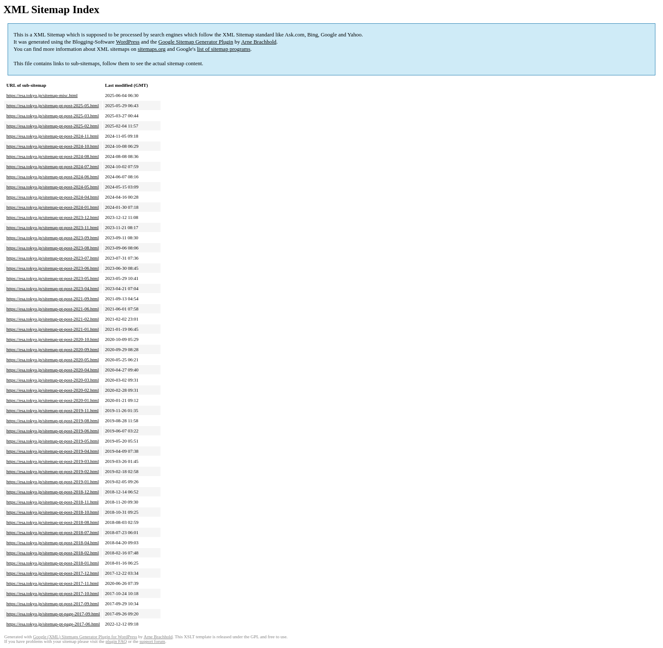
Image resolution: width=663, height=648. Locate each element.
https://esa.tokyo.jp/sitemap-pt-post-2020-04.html (52, 369)
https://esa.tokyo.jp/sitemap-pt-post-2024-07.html (52, 166)
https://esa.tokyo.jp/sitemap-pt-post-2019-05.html (52, 440)
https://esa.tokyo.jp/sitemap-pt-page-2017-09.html (53, 613)
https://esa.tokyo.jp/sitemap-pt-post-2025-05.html (52, 105)
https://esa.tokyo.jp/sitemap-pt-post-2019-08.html (52, 420)
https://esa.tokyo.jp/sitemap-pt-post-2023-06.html (52, 268)
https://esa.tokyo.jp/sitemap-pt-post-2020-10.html (52, 339)
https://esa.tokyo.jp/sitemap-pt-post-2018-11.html (52, 501)
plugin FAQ (116, 641)
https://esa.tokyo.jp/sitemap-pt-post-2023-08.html (52, 247)
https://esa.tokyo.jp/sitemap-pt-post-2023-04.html (52, 288)
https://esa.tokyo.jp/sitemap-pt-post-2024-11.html (52, 135)
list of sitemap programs (223, 49)
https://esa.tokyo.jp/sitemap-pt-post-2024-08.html (52, 156)
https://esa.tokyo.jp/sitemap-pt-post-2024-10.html (52, 146)
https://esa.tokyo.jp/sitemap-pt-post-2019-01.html (52, 481)
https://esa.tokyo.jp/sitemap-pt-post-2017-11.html (52, 583)
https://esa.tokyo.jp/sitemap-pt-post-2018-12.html (52, 491)
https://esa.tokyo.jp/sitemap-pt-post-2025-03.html (52, 115)
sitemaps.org (152, 49)
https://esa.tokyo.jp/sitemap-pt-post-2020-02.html (52, 390)
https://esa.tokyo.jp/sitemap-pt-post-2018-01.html (52, 562)
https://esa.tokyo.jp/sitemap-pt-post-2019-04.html (52, 451)
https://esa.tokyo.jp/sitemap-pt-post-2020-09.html (52, 349)
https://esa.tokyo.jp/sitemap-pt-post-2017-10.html (52, 593)
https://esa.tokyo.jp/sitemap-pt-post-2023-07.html (52, 257)
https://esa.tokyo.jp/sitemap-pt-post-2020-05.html (52, 359)
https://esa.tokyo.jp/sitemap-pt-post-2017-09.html (52, 603)
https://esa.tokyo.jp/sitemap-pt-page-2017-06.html (53, 623)
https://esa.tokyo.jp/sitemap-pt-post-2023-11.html (52, 227)
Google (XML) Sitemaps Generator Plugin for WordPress (85, 636)
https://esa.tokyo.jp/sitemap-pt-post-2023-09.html (52, 237)
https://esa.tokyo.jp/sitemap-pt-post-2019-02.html (52, 471)
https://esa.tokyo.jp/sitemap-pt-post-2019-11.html (52, 410)
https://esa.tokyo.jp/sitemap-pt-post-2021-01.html (52, 329)
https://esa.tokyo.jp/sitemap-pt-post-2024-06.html (52, 176)
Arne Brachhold (258, 42)
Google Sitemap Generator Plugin (195, 42)
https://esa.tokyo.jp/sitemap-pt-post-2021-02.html (52, 318)
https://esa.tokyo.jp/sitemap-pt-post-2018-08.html (52, 522)
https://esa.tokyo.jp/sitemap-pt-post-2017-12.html (52, 573)
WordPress (128, 42)
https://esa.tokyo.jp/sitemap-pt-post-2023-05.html (52, 278)
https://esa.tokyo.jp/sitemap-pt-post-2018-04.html (52, 542)
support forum (152, 641)
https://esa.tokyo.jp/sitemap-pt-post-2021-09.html (52, 298)
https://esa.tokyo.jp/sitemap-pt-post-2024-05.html (52, 186)
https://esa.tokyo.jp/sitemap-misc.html (41, 95)
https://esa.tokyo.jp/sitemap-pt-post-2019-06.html (52, 430)
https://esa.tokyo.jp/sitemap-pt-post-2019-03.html (52, 461)
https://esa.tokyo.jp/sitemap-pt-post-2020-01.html (52, 400)
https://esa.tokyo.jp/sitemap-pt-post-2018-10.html (52, 512)
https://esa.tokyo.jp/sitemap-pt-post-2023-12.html (52, 217)
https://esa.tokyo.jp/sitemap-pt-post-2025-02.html (52, 125)
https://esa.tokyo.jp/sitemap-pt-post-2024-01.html (52, 207)
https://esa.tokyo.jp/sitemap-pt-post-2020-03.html (52, 379)
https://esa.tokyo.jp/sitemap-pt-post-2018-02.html (52, 552)
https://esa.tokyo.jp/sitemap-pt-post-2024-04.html (52, 196)
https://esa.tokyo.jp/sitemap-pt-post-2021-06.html (52, 308)
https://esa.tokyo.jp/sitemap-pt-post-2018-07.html (52, 532)
